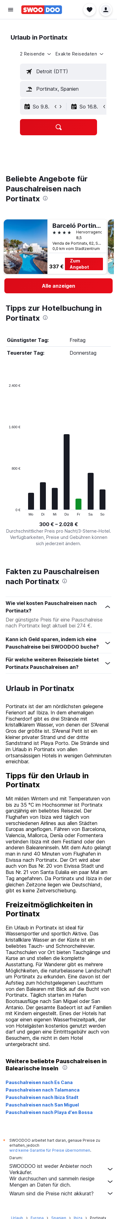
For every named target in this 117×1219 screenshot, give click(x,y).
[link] (58, 285)
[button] (10, 10)
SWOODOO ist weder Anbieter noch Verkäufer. (61, 1169)
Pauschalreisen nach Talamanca (43, 1089)
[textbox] (67, 72)
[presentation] (45, 198)
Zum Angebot (79, 264)
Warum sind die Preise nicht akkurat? (61, 1193)
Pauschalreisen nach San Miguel (42, 1104)
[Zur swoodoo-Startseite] (41, 9)
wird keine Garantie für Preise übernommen (49, 1150)
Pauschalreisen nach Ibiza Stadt (42, 1097)
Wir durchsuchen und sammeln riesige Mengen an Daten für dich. (61, 1181)
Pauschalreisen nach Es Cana (39, 1082)
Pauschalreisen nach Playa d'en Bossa (49, 1112)
